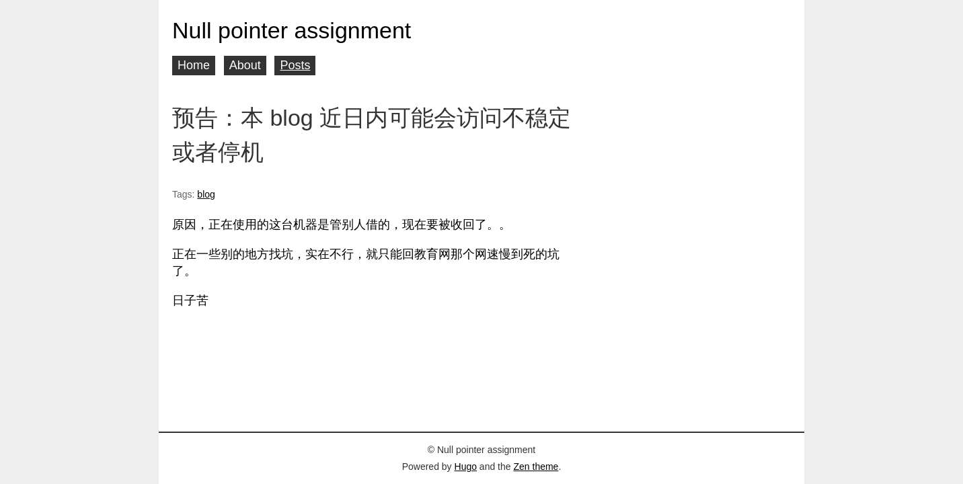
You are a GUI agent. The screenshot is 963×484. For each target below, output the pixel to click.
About (245, 65)
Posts (295, 65)
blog (206, 194)
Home (194, 65)
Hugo (466, 466)
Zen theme (535, 466)
